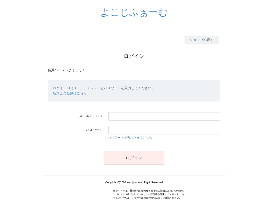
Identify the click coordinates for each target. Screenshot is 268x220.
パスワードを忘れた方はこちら (130, 137)
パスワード (94, 130)
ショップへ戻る (202, 40)
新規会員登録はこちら (70, 93)
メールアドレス (91, 116)
